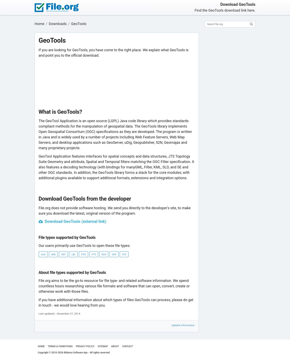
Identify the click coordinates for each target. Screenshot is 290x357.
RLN (104, 254)
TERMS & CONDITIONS (60, 346)
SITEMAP (103, 346)
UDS (114, 254)
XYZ (124, 254)
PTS (94, 254)
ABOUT (115, 346)
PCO (83, 254)
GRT (63, 254)
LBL (73, 254)
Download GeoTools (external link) (75, 221)
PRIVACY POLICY (85, 346)
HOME (41, 346)
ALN (43, 254)
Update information (183, 325)
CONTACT (127, 346)
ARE (53, 254)
